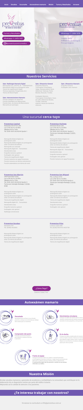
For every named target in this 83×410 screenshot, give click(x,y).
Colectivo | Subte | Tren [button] (41, 292)
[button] (41, 288)
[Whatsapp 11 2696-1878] (70, 33)
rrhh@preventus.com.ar (51, 403)
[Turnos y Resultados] (11, 33)
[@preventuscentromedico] (16, 43)
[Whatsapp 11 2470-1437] (13, 38)
